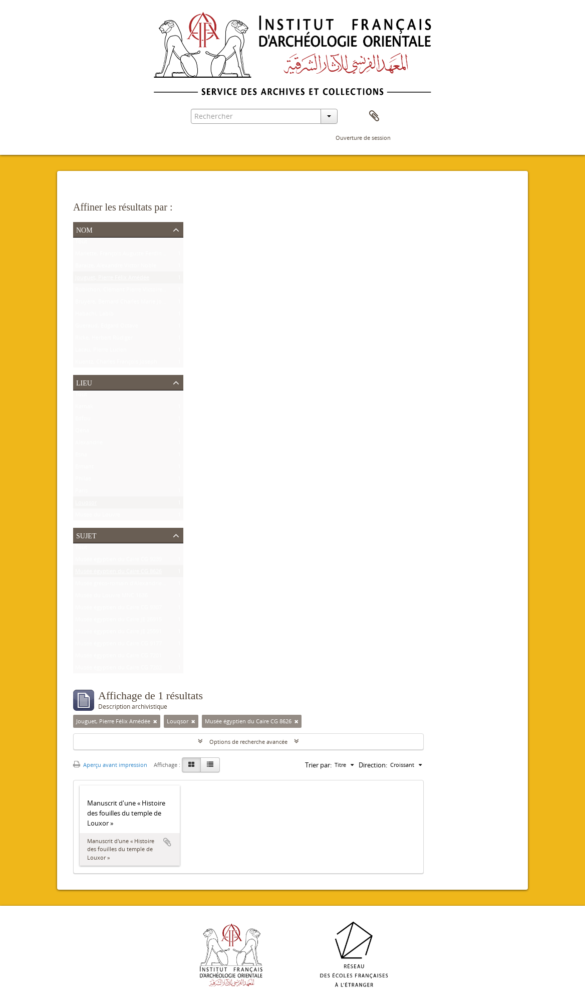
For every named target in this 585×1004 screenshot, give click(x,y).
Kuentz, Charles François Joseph (116, 363)
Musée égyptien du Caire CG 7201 (118, 657)
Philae (83, 480)
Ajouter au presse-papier (167, 842)
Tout (81, 243)
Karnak (84, 408)
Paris (81, 492)
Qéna (82, 432)
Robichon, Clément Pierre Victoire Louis (126, 291)
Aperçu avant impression (110, 764)
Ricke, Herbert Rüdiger (104, 339)
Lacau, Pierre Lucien (101, 351)
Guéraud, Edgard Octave (106, 327)
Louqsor (86, 504)
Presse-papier (374, 116)
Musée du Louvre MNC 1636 (111, 597)
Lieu (84, 381)
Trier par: (318, 764)
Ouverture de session (363, 137)
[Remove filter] (155, 721)
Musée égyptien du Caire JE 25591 (118, 633)
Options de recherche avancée (248, 741)
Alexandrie (89, 444)
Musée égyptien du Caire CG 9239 (118, 561)
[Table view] (210, 764)
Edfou (83, 420)
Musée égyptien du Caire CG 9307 (118, 609)
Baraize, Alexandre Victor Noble (115, 267)
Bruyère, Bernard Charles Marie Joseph (124, 303)
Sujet (86, 534)
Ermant (84, 468)
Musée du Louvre (97, 516)
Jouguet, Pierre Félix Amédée (112, 279)
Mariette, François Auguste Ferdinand (123, 255)
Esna (81, 456)
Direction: (373, 764)
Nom (84, 229)
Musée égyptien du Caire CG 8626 (118, 573)
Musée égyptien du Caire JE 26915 (118, 621)
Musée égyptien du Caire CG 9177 (118, 645)
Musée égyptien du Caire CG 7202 (118, 669)
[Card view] (191, 764)
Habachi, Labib (94, 315)
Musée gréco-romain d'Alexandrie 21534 (126, 585)
